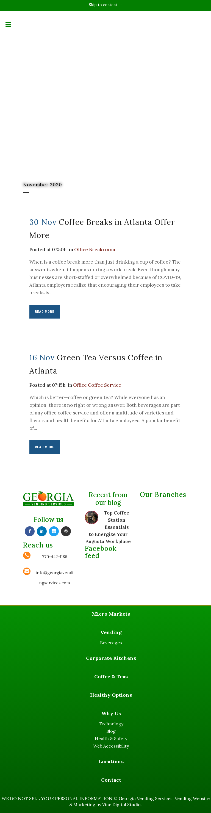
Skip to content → (105, 4)
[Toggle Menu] (8, 24)
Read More (44, 312)
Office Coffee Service (97, 385)
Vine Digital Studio (121, 804)
